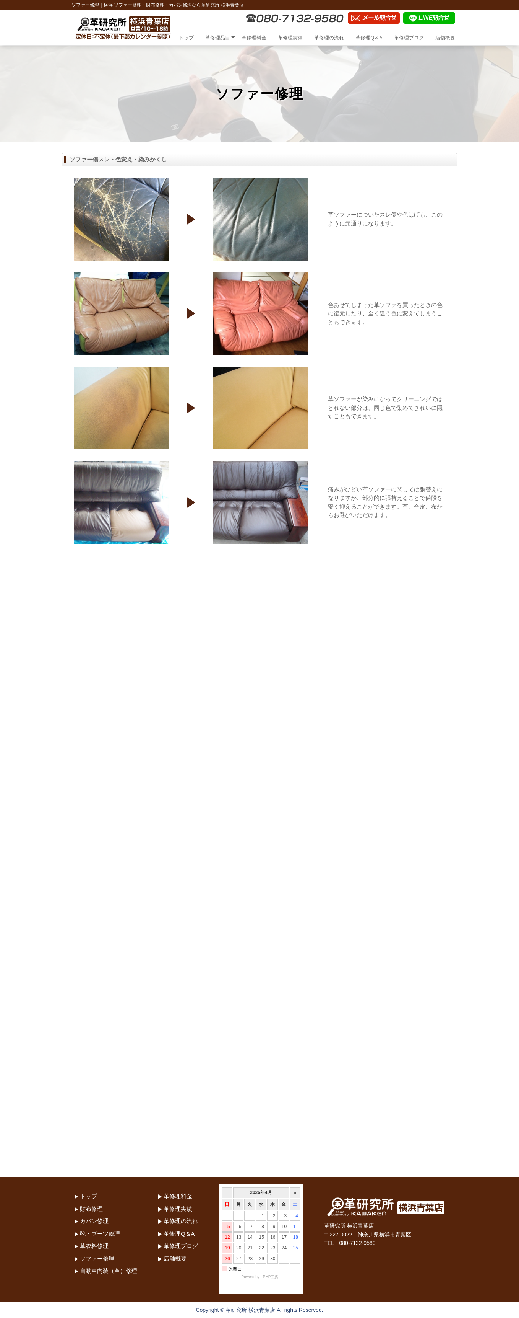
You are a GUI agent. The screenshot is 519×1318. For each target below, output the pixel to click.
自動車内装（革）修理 (108, 1270)
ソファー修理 (97, 1258)
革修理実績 (290, 38)
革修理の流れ (329, 38)
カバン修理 (94, 1221)
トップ (186, 38)
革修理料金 (254, 38)
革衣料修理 (94, 1246)
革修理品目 (217, 38)
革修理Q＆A (369, 38)
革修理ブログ (409, 38)
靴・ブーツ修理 (100, 1233)
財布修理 (91, 1208)
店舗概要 (445, 38)
